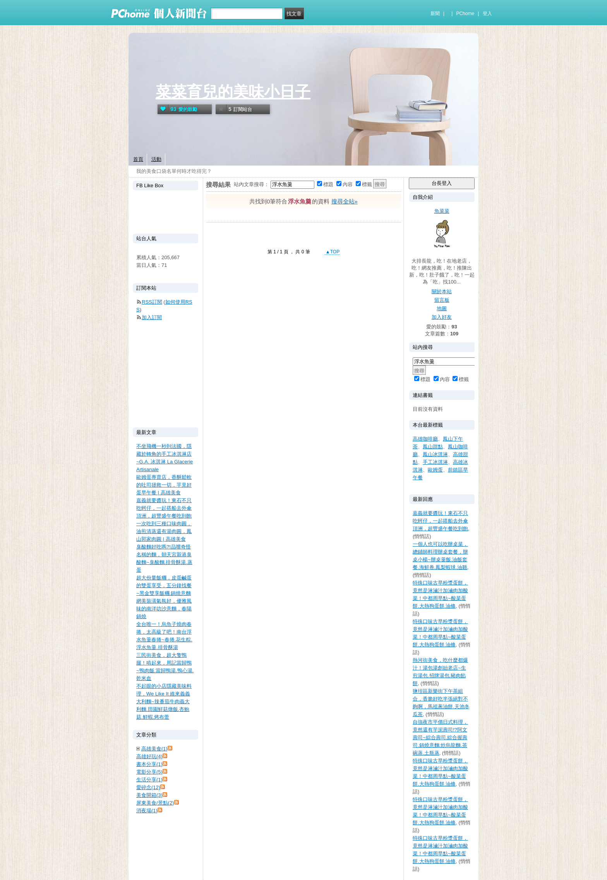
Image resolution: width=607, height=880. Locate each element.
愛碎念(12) (148, 787)
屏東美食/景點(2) (155, 803)
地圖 (442, 308)
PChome (465, 13)
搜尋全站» (344, 201)
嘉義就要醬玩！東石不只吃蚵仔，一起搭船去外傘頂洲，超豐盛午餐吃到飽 (440, 520)
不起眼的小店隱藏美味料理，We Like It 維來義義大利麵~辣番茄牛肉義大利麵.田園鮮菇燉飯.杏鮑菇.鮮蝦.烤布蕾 (164, 701)
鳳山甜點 (433, 446)
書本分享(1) (149, 764)
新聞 (435, 13)
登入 (487, 13)
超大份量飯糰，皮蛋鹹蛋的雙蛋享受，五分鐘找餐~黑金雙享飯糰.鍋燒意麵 (164, 585)
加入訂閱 (152, 317)
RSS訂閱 (152, 302)
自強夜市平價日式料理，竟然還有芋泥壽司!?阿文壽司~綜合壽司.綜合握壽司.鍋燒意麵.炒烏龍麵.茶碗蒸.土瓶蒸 (440, 737)
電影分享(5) (149, 772)
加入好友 (442, 317)
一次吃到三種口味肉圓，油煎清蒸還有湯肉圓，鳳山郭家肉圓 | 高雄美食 (164, 531)
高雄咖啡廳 (425, 439)
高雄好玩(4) (149, 756)
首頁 (138, 159)
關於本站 (442, 291)
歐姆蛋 (435, 470)
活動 (156, 159)
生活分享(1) (149, 780)
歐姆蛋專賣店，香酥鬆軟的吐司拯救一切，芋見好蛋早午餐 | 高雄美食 (164, 485)
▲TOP (332, 252)
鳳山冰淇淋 (435, 454)
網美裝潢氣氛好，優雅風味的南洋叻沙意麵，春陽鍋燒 (164, 608)
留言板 (441, 300)
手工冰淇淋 (435, 462)
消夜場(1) (147, 810)
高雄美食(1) (154, 749)
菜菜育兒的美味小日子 (233, 91)
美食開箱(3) (149, 795)
